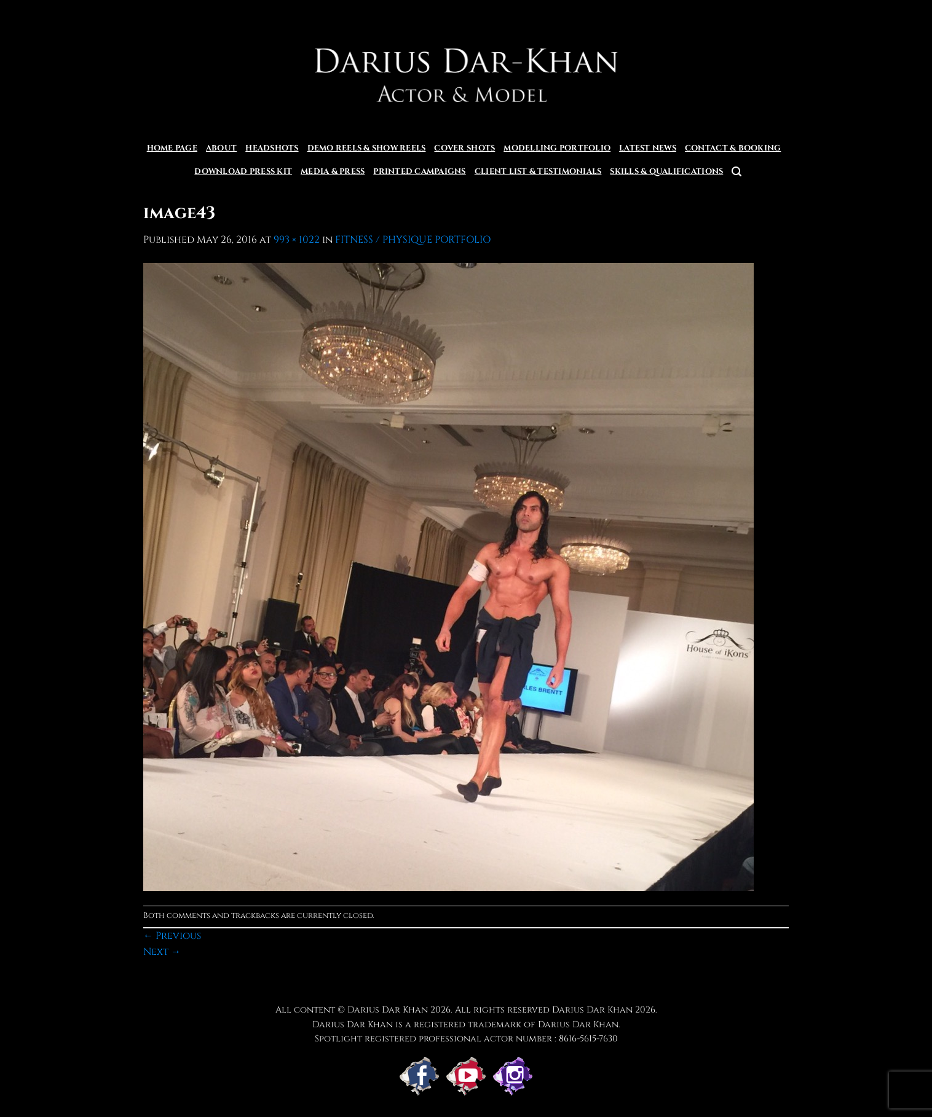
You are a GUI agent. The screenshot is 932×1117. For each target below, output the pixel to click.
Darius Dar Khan (592, 1010)
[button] (736, 172)
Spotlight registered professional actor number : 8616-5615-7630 (466, 1038)
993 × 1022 (297, 239)
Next (162, 951)
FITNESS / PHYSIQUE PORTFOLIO (413, 239)
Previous (172, 936)
